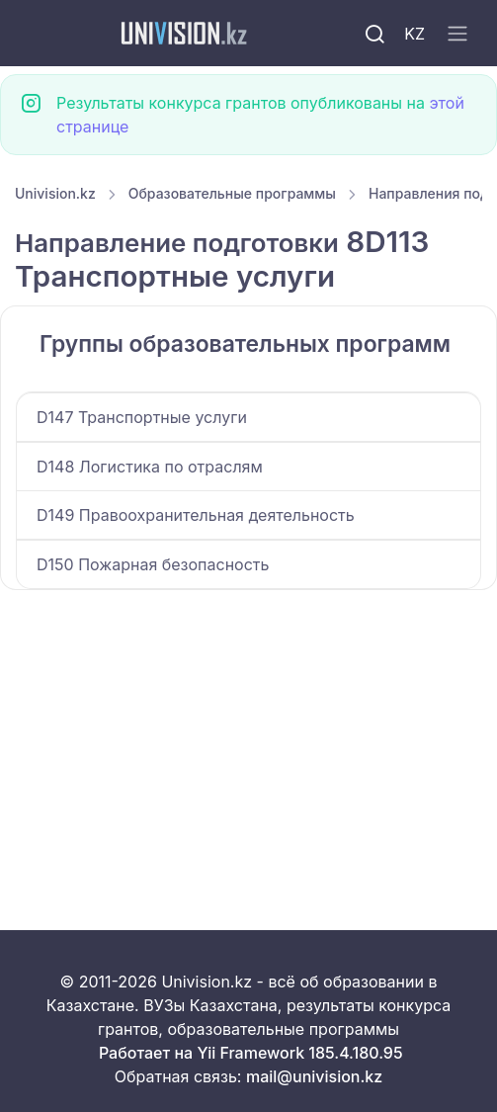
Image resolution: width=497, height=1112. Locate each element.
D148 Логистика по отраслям (150, 466)
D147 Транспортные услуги (142, 417)
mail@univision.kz (314, 1076)
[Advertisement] (248, 736)
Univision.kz (55, 193)
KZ (414, 33)
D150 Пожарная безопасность (153, 564)
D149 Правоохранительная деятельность (196, 515)
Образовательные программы (232, 193)
